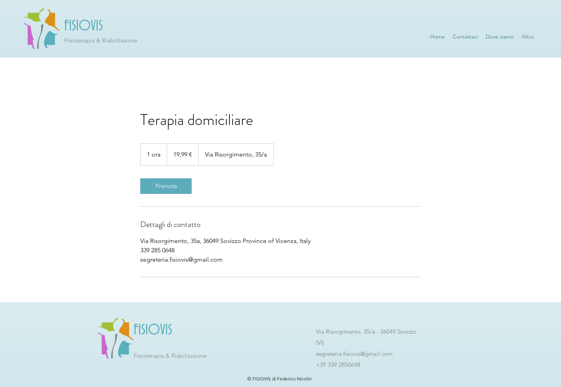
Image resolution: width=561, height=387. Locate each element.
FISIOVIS (83, 26)
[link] (166, 186)
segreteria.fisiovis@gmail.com (354, 353)
